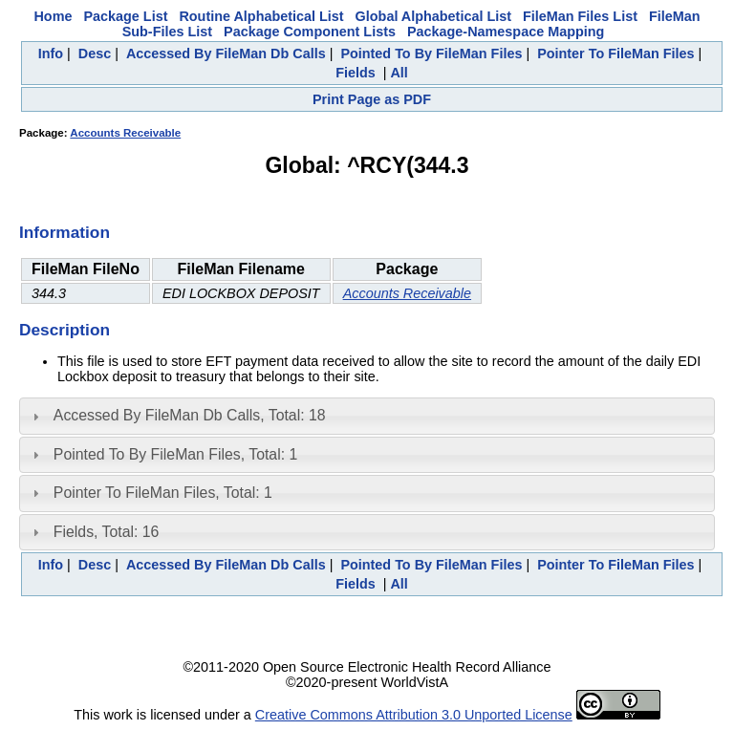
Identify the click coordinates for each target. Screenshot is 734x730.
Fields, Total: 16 (107, 532)
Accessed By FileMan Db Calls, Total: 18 (190, 415)
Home (52, 16)
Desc (94, 53)
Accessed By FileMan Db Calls (226, 53)
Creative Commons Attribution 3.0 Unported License (413, 714)
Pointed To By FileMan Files (431, 53)
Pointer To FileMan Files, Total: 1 (163, 492)
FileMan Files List (580, 16)
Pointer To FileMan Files (615, 53)
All (398, 72)
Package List (125, 16)
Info (50, 53)
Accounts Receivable (125, 133)
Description (64, 329)
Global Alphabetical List (433, 16)
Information (64, 232)
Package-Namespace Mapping (505, 31)
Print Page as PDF (372, 99)
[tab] (367, 415)
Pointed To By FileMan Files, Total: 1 (175, 454)
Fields (355, 72)
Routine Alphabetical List (261, 16)
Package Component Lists (310, 31)
